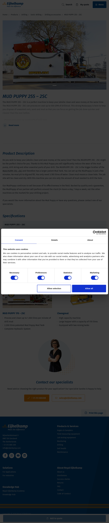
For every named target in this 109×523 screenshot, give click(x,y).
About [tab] (90, 240)
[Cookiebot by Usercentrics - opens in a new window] (94, 233)
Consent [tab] (19, 240)
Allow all (89, 288)
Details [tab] (54, 240)
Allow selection (54, 288)
